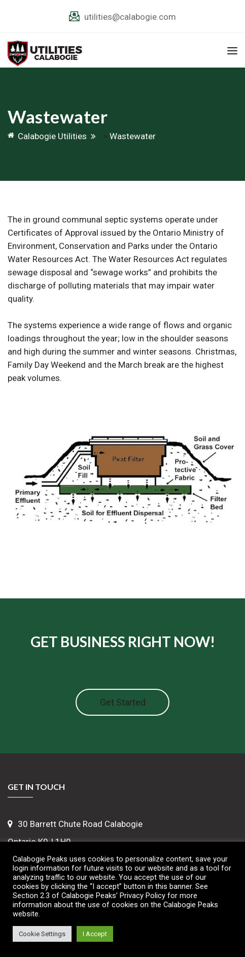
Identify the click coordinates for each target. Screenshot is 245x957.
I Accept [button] (95, 934)
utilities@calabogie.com (130, 17)
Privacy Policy (142, 895)
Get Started (123, 702)
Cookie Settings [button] (42, 934)
